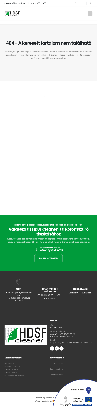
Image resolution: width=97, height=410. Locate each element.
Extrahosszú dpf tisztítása (15, 379)
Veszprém (73, 293)
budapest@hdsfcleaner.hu (62, 345)
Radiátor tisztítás (11, 373)
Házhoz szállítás (11, 376)
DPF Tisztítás (9, 367)
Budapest (86, 293)
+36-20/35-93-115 (51, 250)
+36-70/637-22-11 (67, 336)
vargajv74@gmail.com (15, 3)
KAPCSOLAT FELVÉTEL (48, 258)
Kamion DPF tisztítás (12, 370)
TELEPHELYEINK (56, 328)
